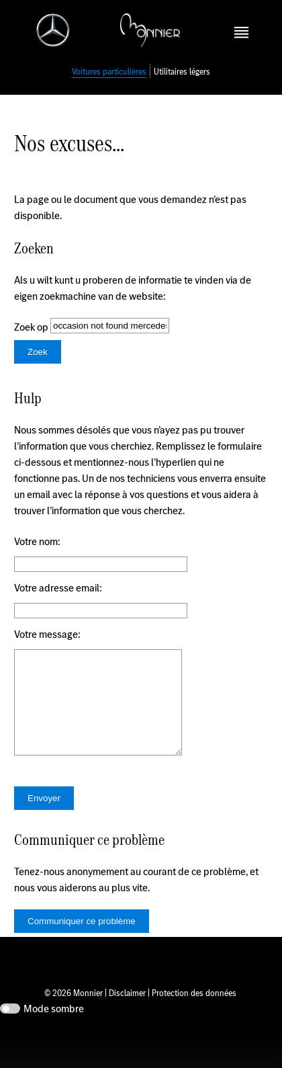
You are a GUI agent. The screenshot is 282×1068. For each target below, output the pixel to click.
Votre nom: (37, 556)
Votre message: (47, 649)
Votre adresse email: (58, 602)
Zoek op (32, 342)
